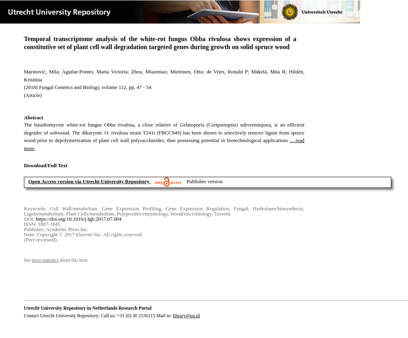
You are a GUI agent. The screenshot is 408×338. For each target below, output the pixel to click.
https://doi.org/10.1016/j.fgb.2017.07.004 (79, 219)
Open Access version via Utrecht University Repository (88, 181)
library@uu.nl (186, 315)
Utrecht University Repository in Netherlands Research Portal (87, 308)
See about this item (55, 260)
